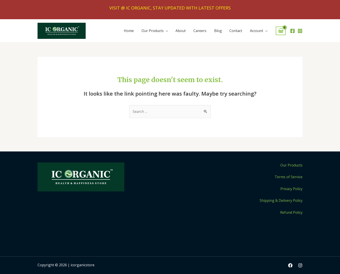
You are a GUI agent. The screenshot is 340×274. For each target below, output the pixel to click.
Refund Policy (291, 212)
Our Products (156, 30)
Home (133, 30)
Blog (219, 30)
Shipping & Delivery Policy (281, 200)
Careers (201, 30)
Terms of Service (288, 176)
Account (256, 30)
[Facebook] (292, 30)
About (183, 30)
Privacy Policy (291, 188)
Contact (236, 30)
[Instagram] (300, 30)
